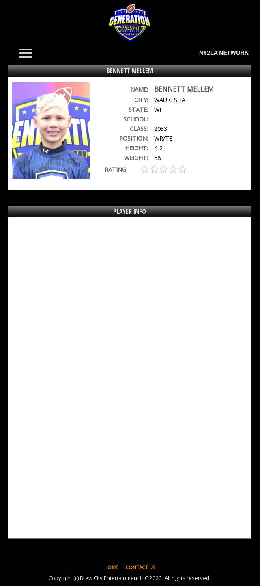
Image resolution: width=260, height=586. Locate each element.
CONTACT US (140, 567)
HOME (111, 567)
